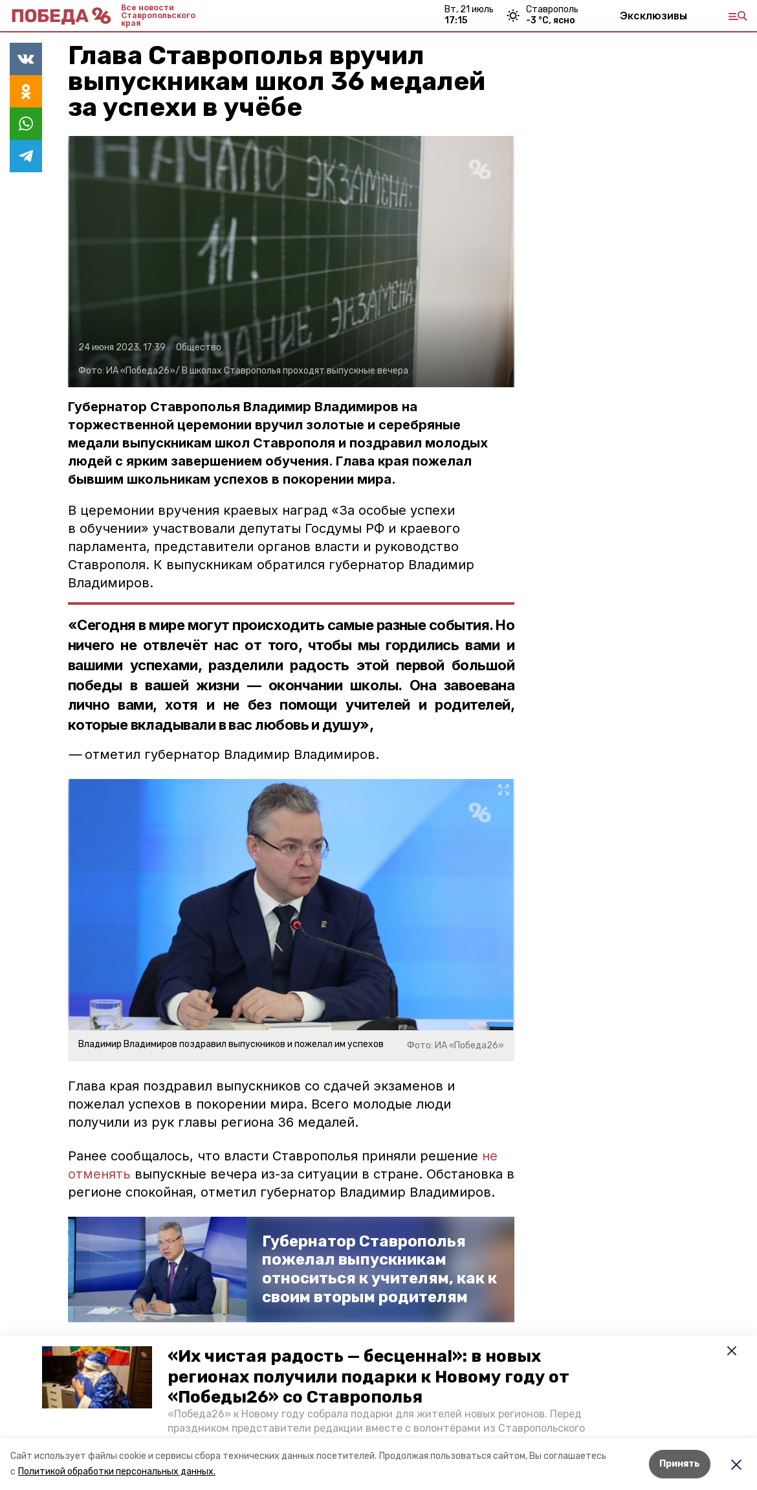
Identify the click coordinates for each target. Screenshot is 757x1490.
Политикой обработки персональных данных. (116, 1471)
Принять (679, 1463)
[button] (97, 1377)
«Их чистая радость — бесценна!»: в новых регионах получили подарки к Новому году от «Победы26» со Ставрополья (368, 1376)
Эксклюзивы (653, 15)
